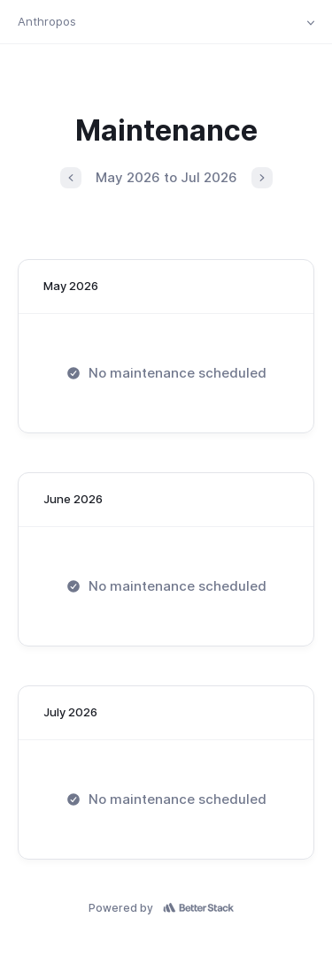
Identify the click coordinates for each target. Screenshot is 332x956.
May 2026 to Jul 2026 (166, 177)
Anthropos (47, 21)
